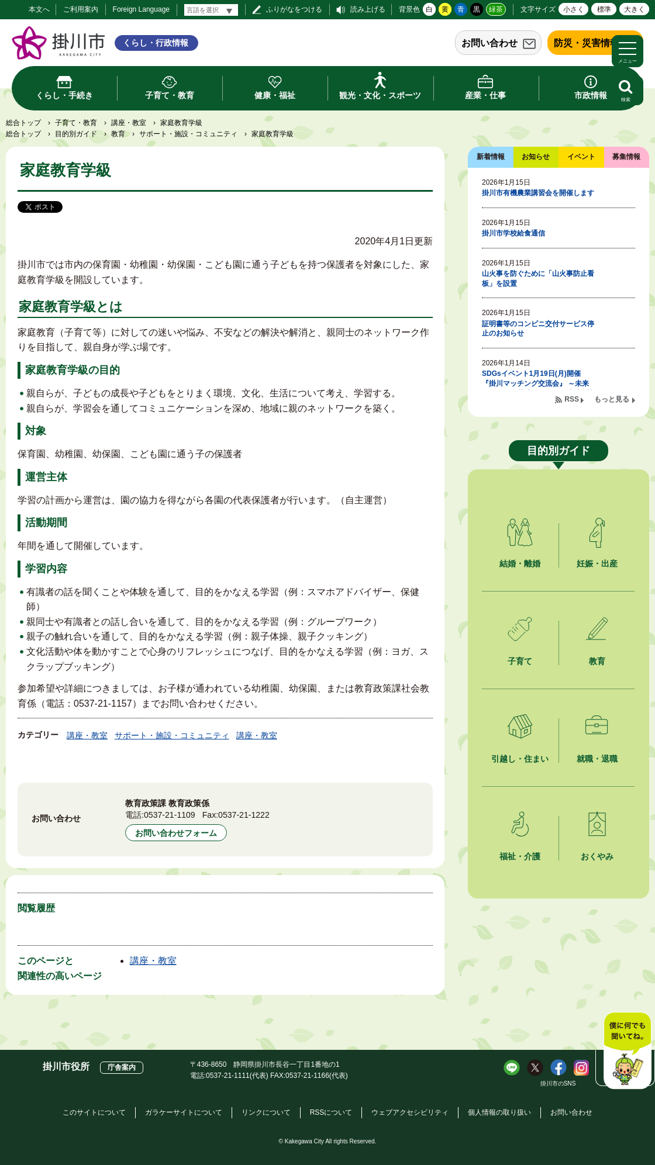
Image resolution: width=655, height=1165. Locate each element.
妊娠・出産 (597, 563)
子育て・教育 (76, 123)
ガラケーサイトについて (183, 1112)
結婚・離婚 (519, 563)
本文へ (39, 9)
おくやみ (597, 856)
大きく (634, 9)
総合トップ (23, 123)
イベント (581, 157)
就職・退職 (597, 758)
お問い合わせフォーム (176, 833)
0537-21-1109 (169, 815)
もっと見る (611, 399)
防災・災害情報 (586, 43)
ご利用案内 (80, 9)
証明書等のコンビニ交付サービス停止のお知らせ (538, 329)
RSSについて (331, 1112)
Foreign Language (141, 9)
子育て (520, 661)
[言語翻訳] (211, 10)
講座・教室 (128, 123)
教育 (118, 134)
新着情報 (491, 157)
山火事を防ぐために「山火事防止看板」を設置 (538, 278)
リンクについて (266, 1112)
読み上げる (367, 9)
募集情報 (626, 157)
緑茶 (496, 9)
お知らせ (536, 157)
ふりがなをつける (294, 9)
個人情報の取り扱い (499, 1112)
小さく (573, 9)
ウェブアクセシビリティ (410, 1112)
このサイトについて (94, 1112)
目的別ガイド (76, 134)
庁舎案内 (122, 1067)
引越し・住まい (520, 758)
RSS (571, 399)
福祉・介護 (519, 856)
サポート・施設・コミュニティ (188, 134)
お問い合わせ (489, 43)
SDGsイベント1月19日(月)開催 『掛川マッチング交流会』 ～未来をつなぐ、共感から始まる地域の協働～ (538, 388)
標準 (604, 9)
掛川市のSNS (558, 1083)
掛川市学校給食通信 (513, 233)
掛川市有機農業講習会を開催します (538, 193)
